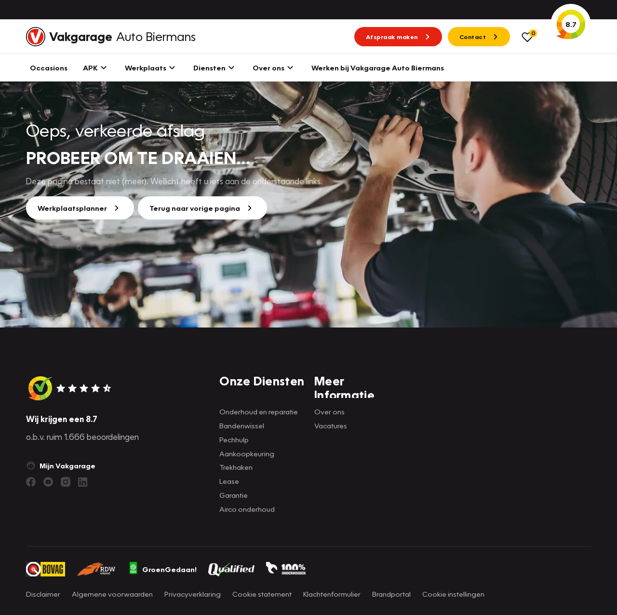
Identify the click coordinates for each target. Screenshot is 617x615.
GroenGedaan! (162, 569)
